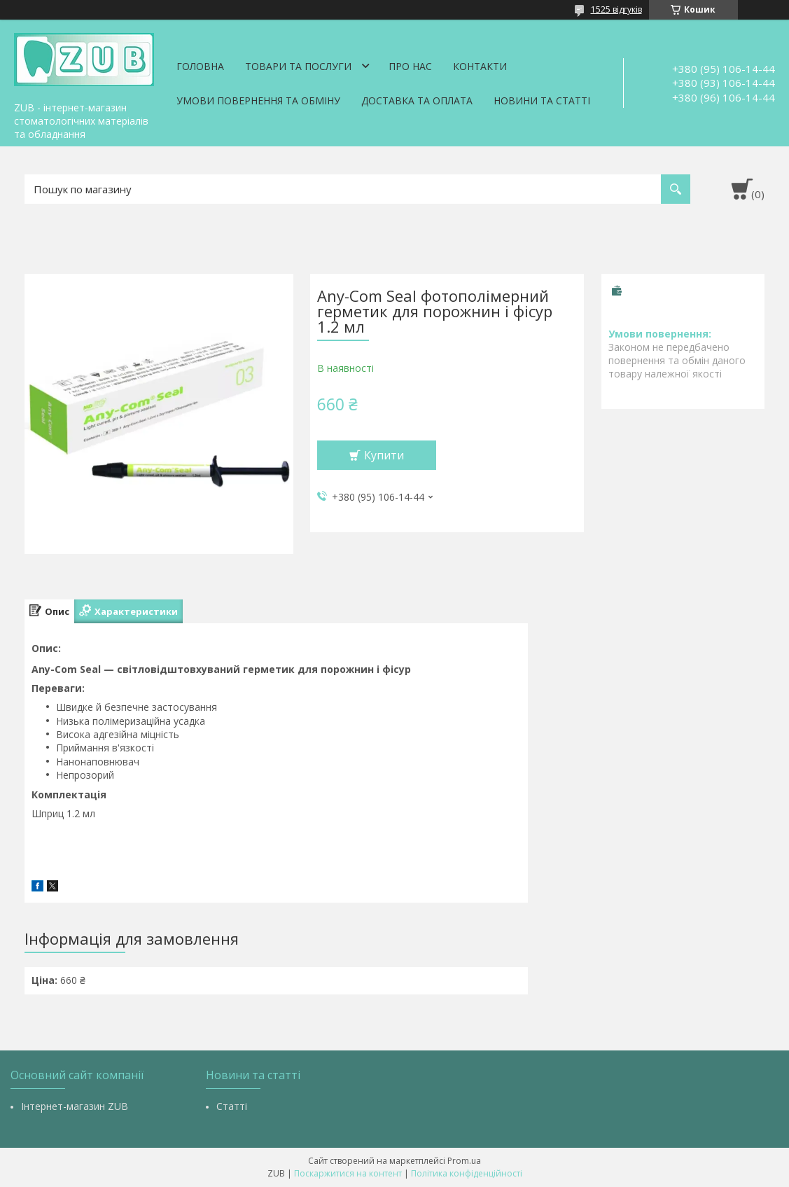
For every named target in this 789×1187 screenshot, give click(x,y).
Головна (200, 66)
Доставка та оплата (417, 100)
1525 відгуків (616, 9)
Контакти (480, 66)
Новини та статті (542, 100)
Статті (231, 1106)
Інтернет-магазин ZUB (74, 1106)
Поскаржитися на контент (348, 1173)
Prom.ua (464, 1161)
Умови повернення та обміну (258, 100)
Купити (384, 455)
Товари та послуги (298, 66)
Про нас (410, 66)
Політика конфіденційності (466, 1173)
